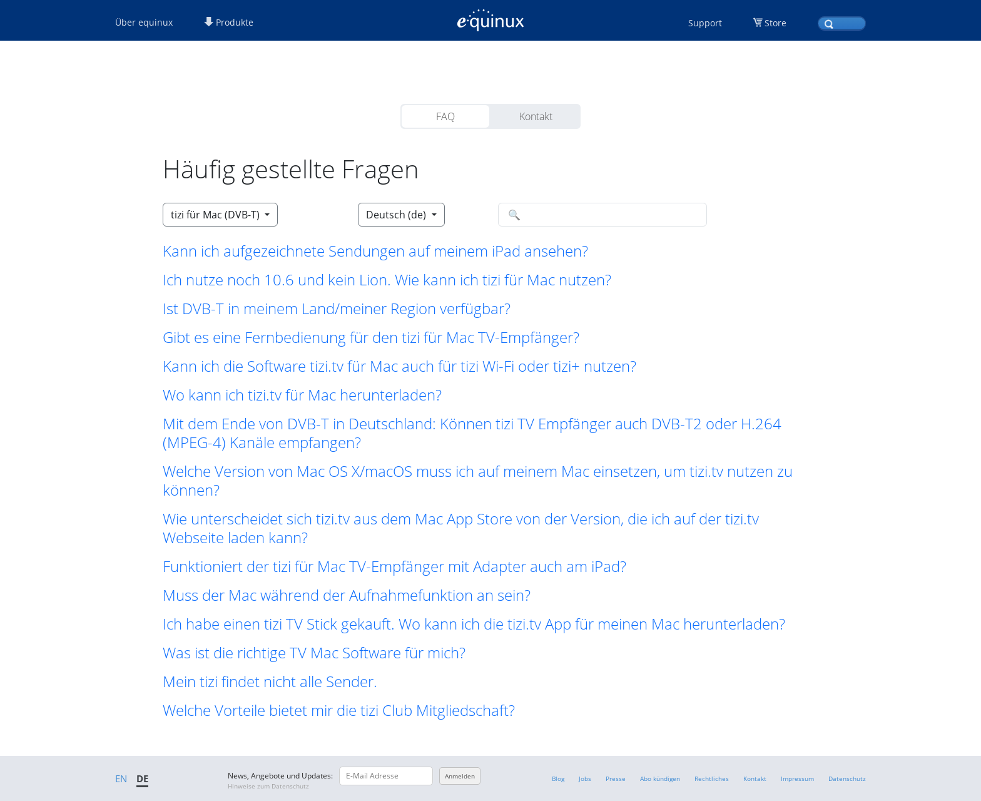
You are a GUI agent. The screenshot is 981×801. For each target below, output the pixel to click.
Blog (558, 778)
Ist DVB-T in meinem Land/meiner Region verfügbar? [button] (337, 308)
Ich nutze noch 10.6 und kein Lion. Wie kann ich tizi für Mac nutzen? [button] (387, 279)
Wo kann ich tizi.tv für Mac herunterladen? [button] (302, 394)
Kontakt (535, 116)
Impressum (797, 778)
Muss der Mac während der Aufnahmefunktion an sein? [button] (347, 595)
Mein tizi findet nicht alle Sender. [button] (270, 681)
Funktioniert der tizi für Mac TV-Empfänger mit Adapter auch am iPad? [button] (394, 566)
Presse (616, 778)
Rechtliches (711, 778)
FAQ (445, 116)
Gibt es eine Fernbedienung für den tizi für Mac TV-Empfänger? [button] (371, 337)
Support (705, 23)
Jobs (585, 778)
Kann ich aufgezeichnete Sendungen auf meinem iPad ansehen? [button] (375, 251)
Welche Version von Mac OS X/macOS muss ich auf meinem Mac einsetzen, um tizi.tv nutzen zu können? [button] (478, 480)
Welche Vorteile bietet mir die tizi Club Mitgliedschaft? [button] (339, 710)
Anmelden (460, 776)
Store (775, 23)
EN (121, 778)
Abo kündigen (660, 778)
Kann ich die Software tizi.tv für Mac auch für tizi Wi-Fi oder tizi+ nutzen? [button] (399, 366)
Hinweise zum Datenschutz (268, 786)
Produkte (228, 22)
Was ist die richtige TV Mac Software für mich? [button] (314, 652)
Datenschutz (847, 778)
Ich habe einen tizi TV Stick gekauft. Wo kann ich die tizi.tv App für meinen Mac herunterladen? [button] (474, 624)
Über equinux (144, 22)
